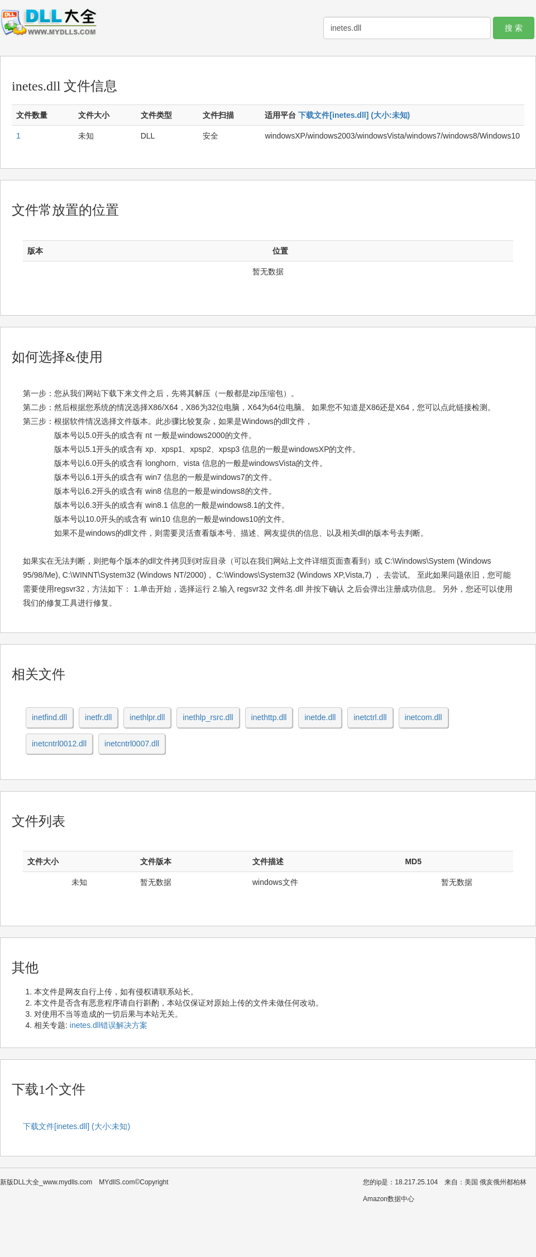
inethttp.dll (269, 717)
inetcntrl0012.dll (59, 743)
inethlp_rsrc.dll (208, 717)
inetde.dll (320, 717)
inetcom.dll (423, 717)
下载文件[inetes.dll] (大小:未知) (354, 115)
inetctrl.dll (369, 717)
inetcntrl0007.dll (131, 743)
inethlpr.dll (147, 717)
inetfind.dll (49, 717)
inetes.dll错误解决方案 (108, 1025)
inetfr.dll (98, 717)
